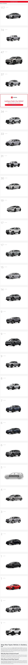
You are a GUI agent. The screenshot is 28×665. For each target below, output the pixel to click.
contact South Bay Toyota (20, 662)
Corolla (15, 649)
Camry (9, 649)
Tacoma (11, 649)
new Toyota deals (8, 647)
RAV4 (13, 649)
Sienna (18, 649)
